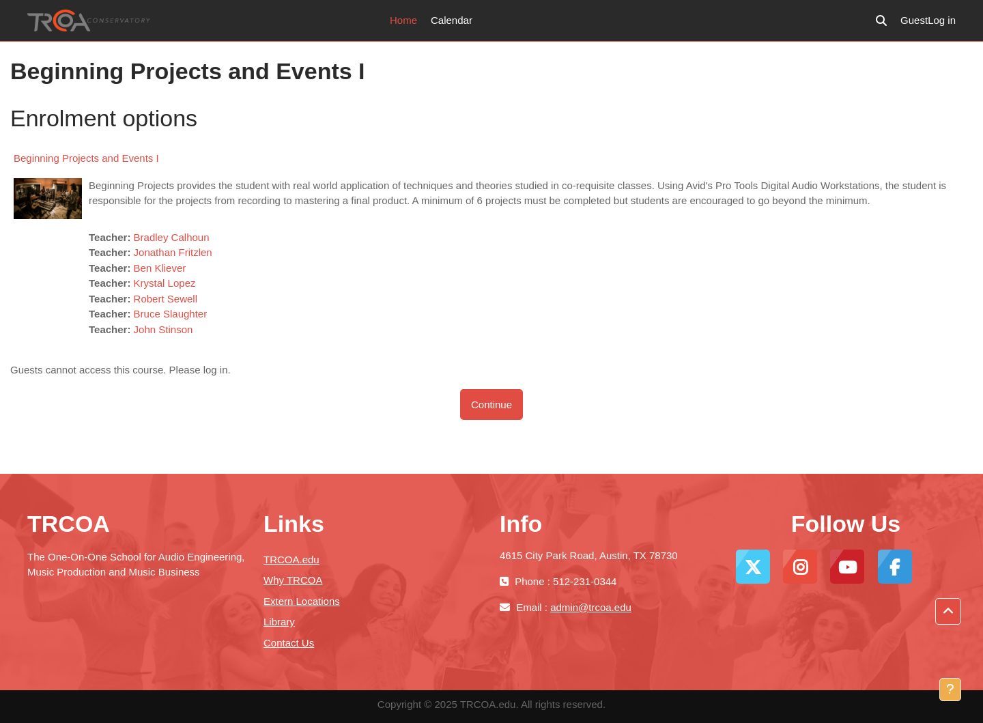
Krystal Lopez (165, 283)
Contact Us (288, 643)
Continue (491, 404)
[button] (881, 20)
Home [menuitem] (403, 20)
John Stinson (163, 329)
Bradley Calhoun (172, 237)
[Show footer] (950, 689)
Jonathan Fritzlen (173, 252)
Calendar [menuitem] (451, 20)
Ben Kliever (160, 268)
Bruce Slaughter (171, 314)
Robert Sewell (165, 298)
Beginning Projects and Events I (86, 158)
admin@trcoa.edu (590, 607)
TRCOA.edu (291, 559)
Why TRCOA (292, 580)
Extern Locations (301, 601)
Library (279, 621)
